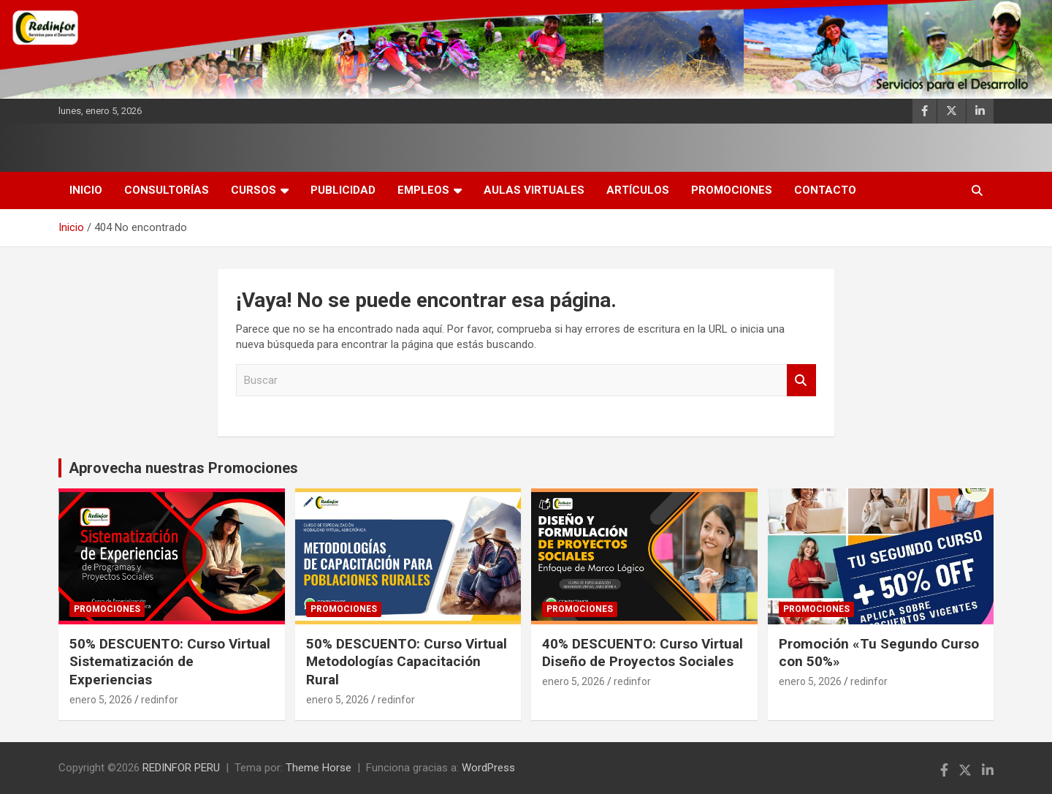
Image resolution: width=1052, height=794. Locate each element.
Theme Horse (318, 767)
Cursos (253, 190)
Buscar (801, 380)
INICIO (85, 190)
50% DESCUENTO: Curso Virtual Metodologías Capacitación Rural (406, 661)
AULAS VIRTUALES (534, 190)
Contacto (825, 190)
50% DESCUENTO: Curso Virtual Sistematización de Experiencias (169, 661)
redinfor (159, 700)
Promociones (731, 190)
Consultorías (166, 190)
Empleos (423, 190)
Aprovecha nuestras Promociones (183, 468)
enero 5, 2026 (100, 700)
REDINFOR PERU (181, 767)
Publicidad (343, 190)
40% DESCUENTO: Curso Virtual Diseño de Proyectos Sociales (642, 652)
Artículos (637, 190)
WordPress (488, 767)
